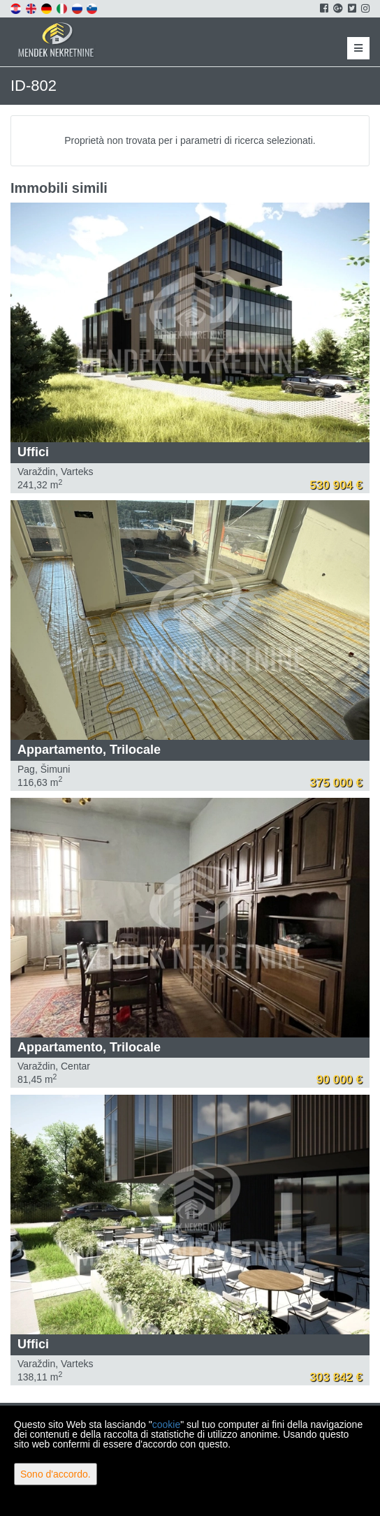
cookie (166, 1424)
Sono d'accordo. (55, 1474)
